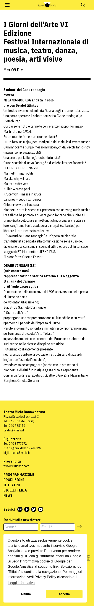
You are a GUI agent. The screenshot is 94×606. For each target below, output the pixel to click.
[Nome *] (20, 527)
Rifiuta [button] (26, 594)
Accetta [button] (64, 594)
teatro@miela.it (13, 430)
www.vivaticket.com (16, 466)
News (8, 495)
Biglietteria (15, 490)
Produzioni (13, 480)
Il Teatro (11, 485)
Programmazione (18, 474)
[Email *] (57, 527)
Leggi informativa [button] (21, 583)
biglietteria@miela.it (16, 453)
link (55, 566)
